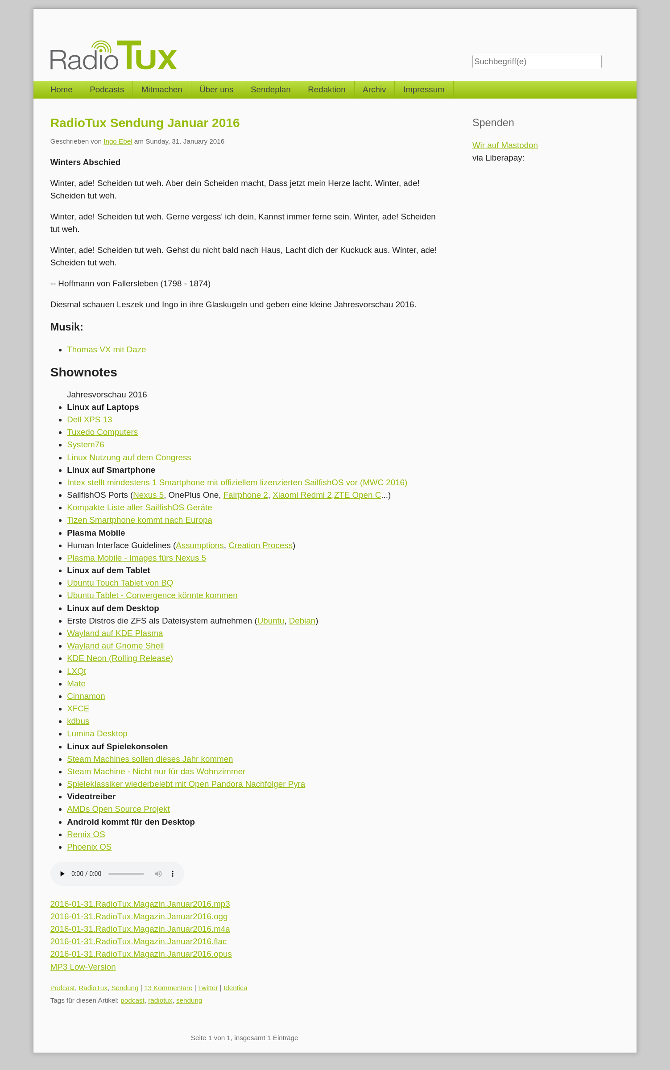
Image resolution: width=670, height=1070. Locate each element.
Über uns (216, 89)
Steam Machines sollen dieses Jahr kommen (150, 759)
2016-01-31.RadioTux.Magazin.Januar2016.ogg (139, 916)
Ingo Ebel (117, 141)
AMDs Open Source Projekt (118, 809)
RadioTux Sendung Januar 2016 (145, 123)
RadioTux (93, 988)
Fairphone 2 (245, 495)
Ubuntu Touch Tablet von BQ (120, 582)
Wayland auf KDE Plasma (115, 633)
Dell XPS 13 (89, 419)
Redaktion (327, 89)
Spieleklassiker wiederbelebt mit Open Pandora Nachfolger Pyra (186, 784)
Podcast (62, 988)
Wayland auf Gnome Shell (115, 645)
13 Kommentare (168, 988)
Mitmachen (161, 89)
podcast (132, 1000)
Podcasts (107, 89)
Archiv (374, 89)
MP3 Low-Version (83, 966)
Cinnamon (86, 696)
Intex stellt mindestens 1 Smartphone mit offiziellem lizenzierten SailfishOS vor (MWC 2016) (237, 482)
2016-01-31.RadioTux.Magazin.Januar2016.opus (141, 953)
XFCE (78, 708)
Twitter (208, 988)
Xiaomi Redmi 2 (302, 495)
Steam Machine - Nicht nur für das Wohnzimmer (156, 771)
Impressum (424, 89)
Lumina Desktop (97, 733)
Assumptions (199, 545)
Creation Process (260, 545)
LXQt (76, 671)
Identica (235, 988)
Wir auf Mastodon (505, 145)
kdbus (78, 721)
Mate (76, 683)
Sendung (124, 988)
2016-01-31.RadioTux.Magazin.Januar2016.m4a (140, 929)
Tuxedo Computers (102, 432)
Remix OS (86, 834)
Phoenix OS (89, 846)
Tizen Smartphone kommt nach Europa (139, 520)
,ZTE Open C (356, 495)
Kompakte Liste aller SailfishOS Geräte (139, 507)
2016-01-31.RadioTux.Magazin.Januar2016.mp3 (140, 904)
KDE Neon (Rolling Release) (120, 658)
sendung (189, 1000)
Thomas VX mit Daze (106, 349)
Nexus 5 (148, 495)
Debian (302, 620)
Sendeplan (271, 89)
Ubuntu (271, 620)
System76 (85, 444)
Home (61, 89)
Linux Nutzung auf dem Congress (129, 457)
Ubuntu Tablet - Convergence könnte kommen (152, 595)
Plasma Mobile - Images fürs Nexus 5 (136, 557)
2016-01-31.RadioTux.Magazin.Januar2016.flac (138, 941)
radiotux (160, 1000)
